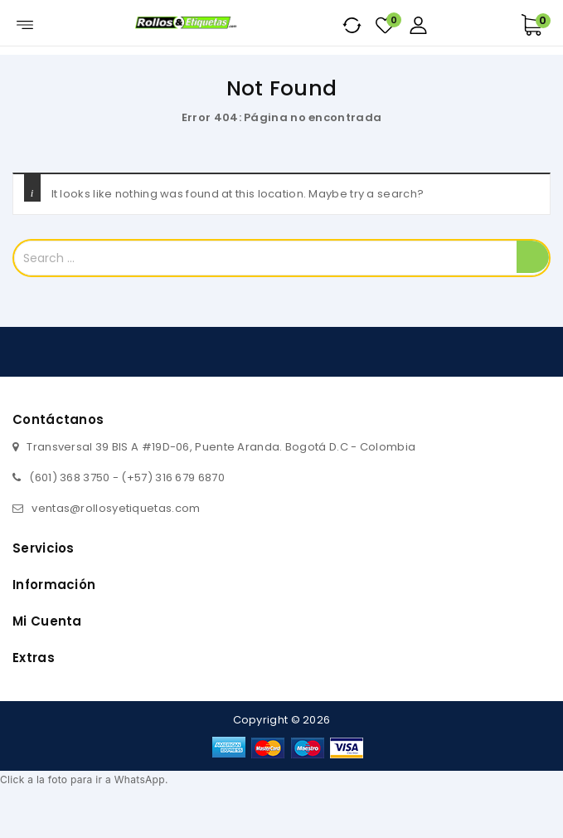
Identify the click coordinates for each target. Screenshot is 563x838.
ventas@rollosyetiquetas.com (116, 508)
